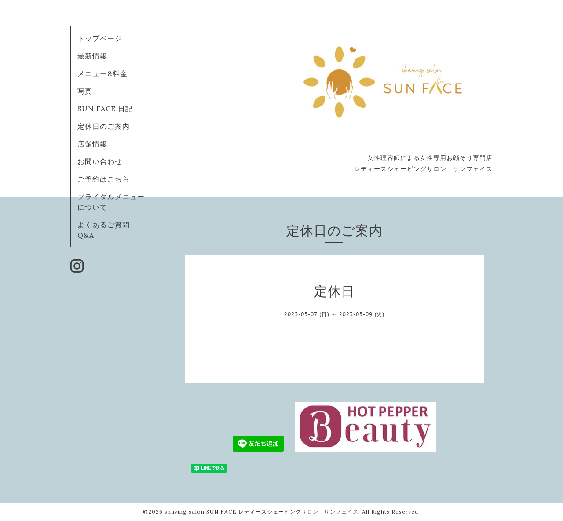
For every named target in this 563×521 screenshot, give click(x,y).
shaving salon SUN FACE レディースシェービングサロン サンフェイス (261, 511)
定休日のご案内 (103, 126)
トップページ (99, 38)
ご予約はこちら (103, 179)
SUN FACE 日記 (105, 108)
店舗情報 (92, 143)
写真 (84, 91)
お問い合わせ (99, 161)
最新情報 (92, 55)
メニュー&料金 (102, 73)
